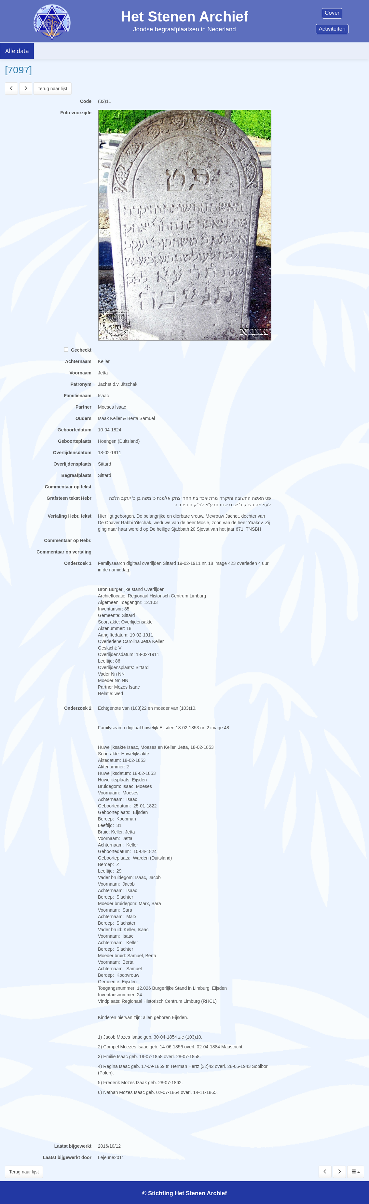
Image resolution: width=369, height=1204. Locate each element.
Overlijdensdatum (72, 452)
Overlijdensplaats (72, 464)
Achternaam (78, 361)
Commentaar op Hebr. (67, 540)
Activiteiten (332, 29)
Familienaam (77, 395)
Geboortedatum (74, 429)
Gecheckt (77, 350)
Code (85, 101)
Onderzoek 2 (77, 708)
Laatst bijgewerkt (72, 1146)
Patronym (80, 384)
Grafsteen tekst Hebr (69, 498)
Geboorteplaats (74, 441)
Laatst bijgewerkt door (67, 1157)
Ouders (83, 418)
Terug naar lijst (52, 88)
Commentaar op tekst (68, 486)
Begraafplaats (76, 475)
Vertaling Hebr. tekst (69, 516)
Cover (332, 13)
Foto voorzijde (75, 112)
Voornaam (80, 372)
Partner (83, 407)
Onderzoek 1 (77, 563)
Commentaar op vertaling (63, 551)
